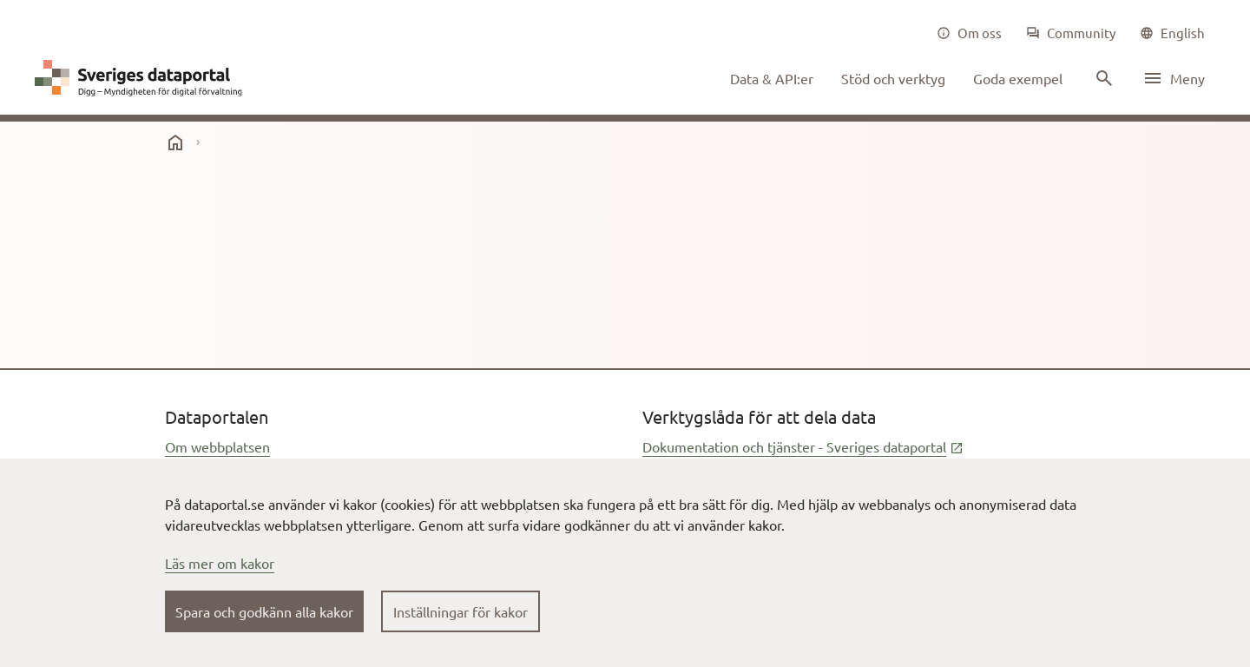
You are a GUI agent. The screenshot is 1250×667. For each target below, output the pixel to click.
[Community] (1071, 33)
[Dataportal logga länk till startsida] (142, 78)
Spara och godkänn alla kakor (264, 611)
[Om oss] (969, 33)
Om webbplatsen (217, 446)
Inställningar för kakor (460, 611)
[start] (175, 142)
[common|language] (1172, 33)
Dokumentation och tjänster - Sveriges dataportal (803, 446)
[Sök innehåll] (1102, 78)
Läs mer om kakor (219, 562)
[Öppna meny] (1173, 78)
